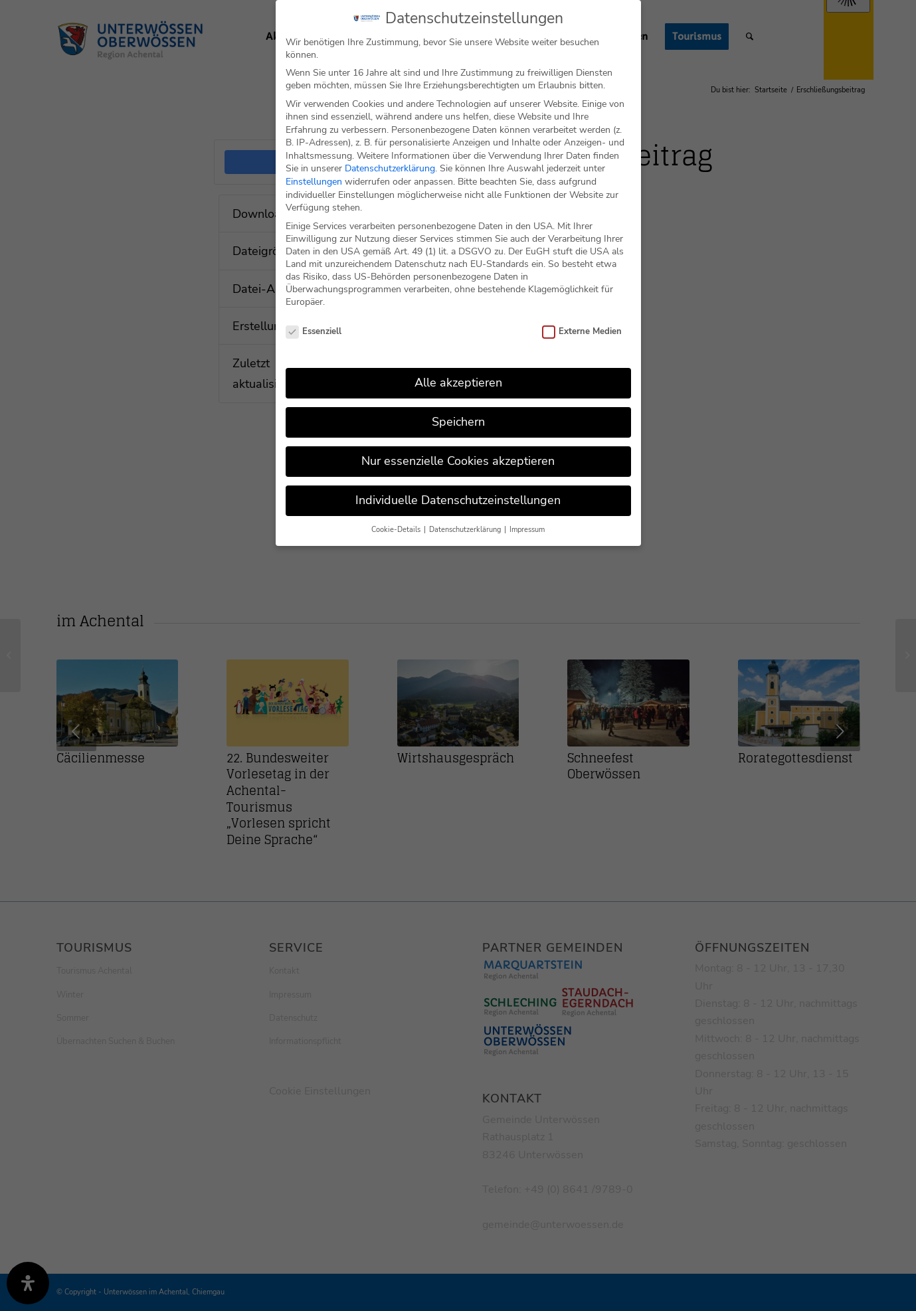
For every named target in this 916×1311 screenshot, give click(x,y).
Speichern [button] (458, 408)
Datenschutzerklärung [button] (466, 516)
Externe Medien (582, 318)
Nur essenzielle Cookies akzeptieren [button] (458, 448)
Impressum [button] (527, 516)
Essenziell (314, 318)
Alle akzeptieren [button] (458, 369)
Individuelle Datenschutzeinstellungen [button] (458, 487)
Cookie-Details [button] (396, 516)
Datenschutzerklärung (390, 155)
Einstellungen (314, 168)
